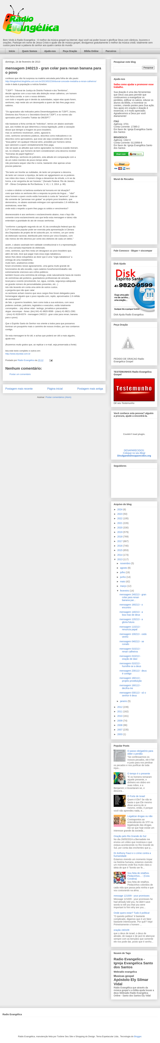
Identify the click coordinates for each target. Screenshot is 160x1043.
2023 (120, 514)
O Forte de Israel (136, 796)
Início (12, 51)
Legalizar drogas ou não (140, 816)
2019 (120, 532)
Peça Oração (70, 51)
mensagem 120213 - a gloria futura (131, 620)
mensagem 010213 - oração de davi (130, 657)
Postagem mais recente (19, 388)
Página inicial (55, 388)
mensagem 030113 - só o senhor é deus (133, 694)
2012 (120, 707)
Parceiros (111, 51)
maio (123, 581)
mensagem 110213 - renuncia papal (130, 628)
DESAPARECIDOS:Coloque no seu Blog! (134, 451)
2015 (120, 550)
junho (123, 577)
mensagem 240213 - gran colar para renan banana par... (133, 597)
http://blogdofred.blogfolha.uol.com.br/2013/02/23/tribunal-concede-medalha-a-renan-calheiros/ (50, 81)
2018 (120, 536)
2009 (120, 720)
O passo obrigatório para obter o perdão (140, 752)
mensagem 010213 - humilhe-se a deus (130, 665)
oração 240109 (121, 930)
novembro (125, 563)
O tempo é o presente (139, 773)
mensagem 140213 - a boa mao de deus (131, 613)
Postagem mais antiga (90, 388)
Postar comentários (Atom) (58, 397)
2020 (120, 527)
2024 (120, 509)
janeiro (124, 701)
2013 (120, 559)
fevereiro (125, 590)
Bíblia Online (91, 51)
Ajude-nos (50, 51)
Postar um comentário (20, 374)
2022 (120, 518)
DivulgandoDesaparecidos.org (134, 455)
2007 (120, 729)
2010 (120, 716)
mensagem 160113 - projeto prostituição (131, 679)
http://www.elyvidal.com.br (17, 353)
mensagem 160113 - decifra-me (130, 687)
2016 (120, 545)
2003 (120, 734)
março (123, 586)
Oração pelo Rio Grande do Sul (130, 836)
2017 (120, 541)
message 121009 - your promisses (132, 895)
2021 (120, 523)
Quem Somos (29, 51)
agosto (124, 568)
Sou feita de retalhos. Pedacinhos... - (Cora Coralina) (139, 876)
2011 (120, 711)
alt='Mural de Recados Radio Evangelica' (134, 212)
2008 (120, 725)
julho (123, 572)
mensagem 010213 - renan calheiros (130, 650)
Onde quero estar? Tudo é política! (132, 913)
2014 (120, 555)
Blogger (137, 1036)
